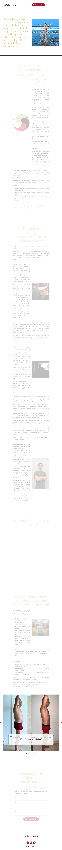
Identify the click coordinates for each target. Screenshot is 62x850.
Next (61, 722)
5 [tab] (35, 753)
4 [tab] (33, 753)
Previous (0, 722)
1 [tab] (26, 753)
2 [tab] (29, 753)
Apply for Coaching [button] (38, 5)
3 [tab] (31, 753)
